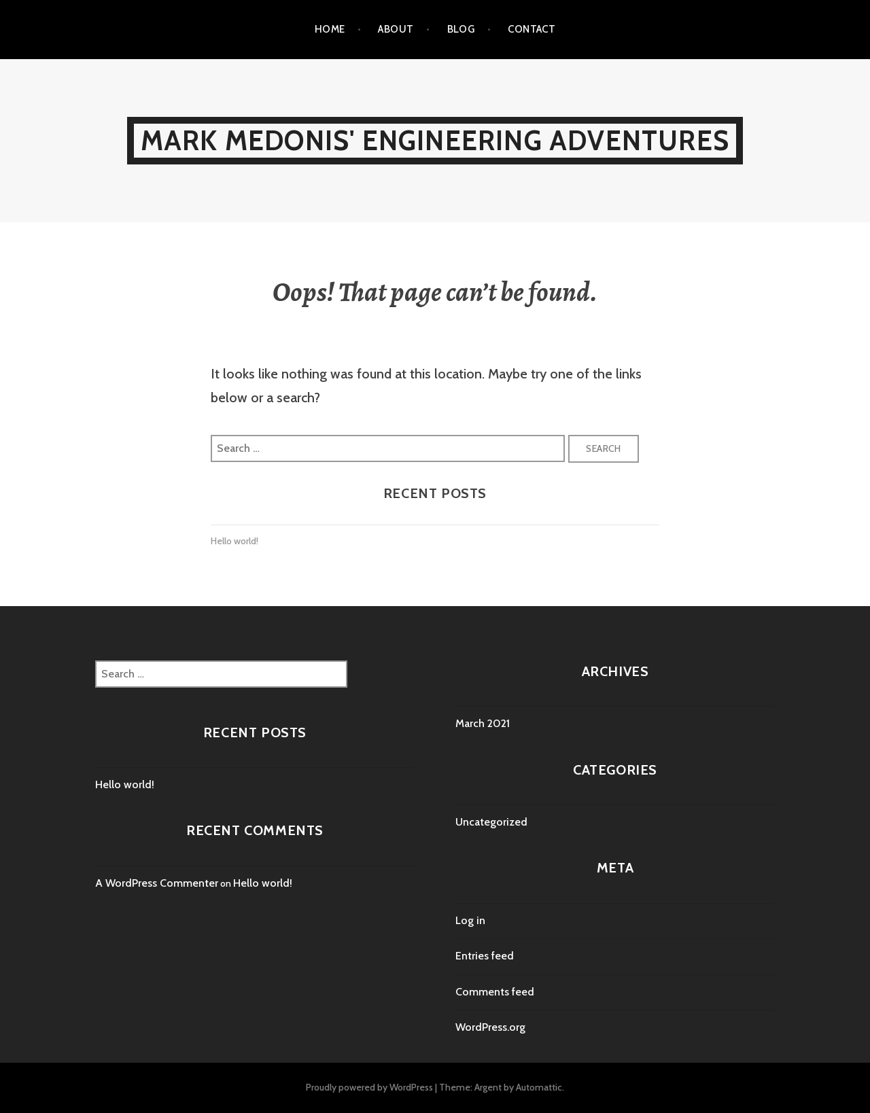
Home (330, 29)
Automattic (539, 1087)
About (395, 29)
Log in (470, 920)
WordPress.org (490, 1027)
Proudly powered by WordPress (369, 1087)
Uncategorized (491, 821)
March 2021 (482, 723)
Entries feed (484, 955)
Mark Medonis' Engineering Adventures (435, 140)
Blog (461, 29)
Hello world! (234, 541)
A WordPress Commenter (156, 883)
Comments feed (494, 991)
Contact (531, 29)
